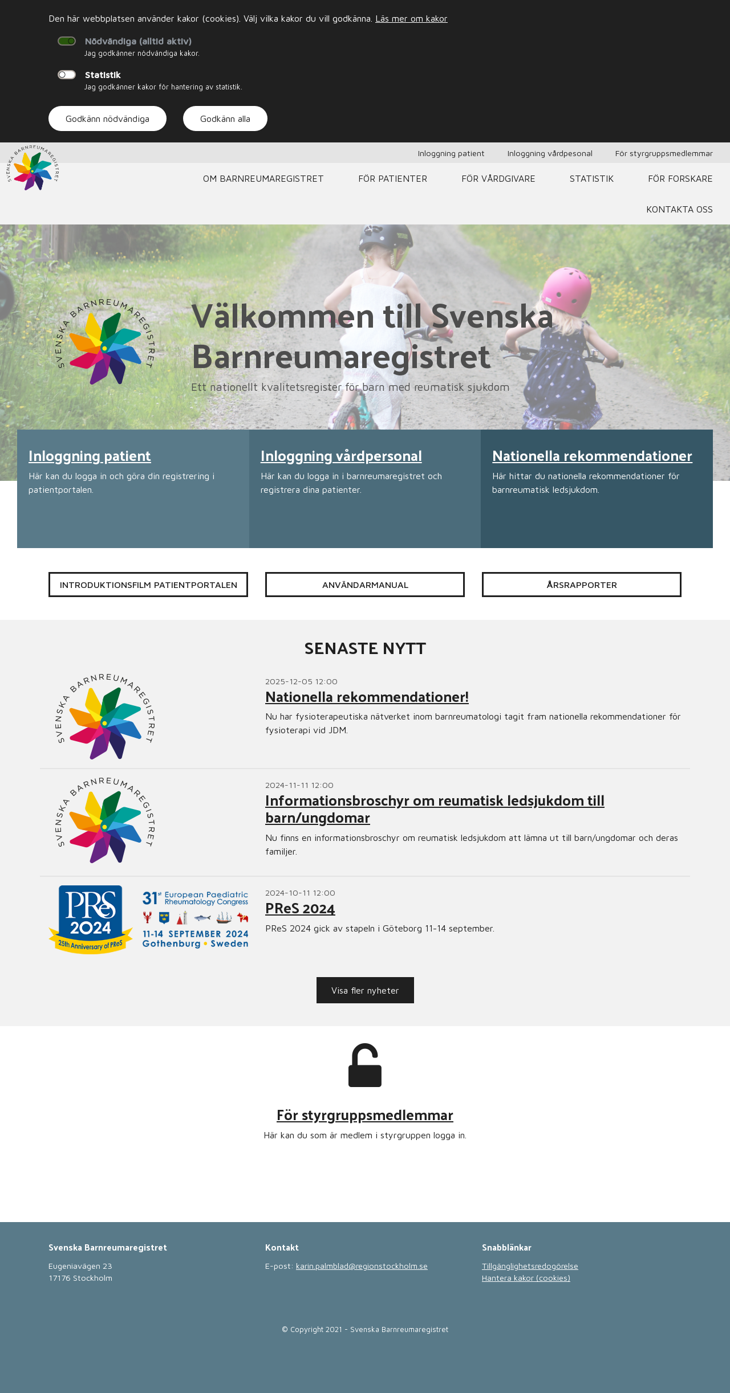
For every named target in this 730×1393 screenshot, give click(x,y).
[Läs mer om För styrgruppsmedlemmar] (365, 1110)
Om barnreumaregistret (263, 178)
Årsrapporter (581, 584)
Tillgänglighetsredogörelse (530, 1266)
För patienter (392, 178)
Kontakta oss (679, 209)
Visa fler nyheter (365, 990)
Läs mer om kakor (411, 18)
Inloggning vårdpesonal (550, 153)
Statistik (103, 75)
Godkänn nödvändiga (107, 118)
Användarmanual (365, 584)
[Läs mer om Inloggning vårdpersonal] (365, 489)
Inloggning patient (451, 153)
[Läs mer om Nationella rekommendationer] (597, 489)
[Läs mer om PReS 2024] (365, 919)
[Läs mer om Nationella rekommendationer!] (365, 716)
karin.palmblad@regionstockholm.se (362, 1266)
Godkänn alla (225, 118)
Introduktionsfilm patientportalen (148, 584)
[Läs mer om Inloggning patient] (133, 489)
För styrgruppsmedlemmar (664, 153)
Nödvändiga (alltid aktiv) (138, 41)
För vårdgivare (498, 178)
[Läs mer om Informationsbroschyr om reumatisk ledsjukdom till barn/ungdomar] (365, 822)
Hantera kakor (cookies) (526, 1277)
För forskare (680, 178)
